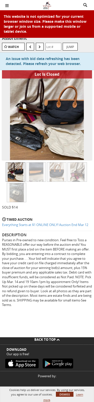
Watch (13, 47)
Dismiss (64, 394)
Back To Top (47, 339)
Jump (70, 47)
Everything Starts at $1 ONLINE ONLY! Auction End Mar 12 (45, 224)
